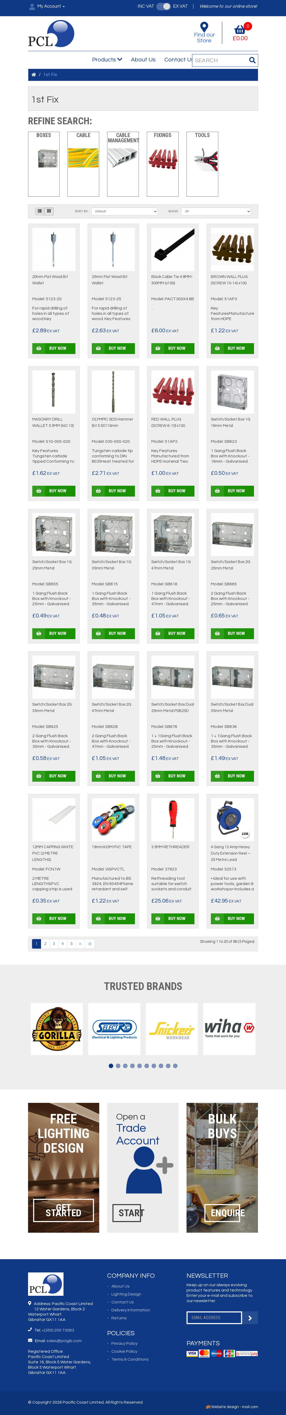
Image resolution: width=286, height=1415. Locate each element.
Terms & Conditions (130, 1359)
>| (89, 944)
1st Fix (50, 74)
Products (107, 59)
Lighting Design (126, 1294)
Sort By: (82, 211)
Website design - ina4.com (232, 1407)
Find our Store (204, 33)
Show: (173, 211)
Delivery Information (130, 1310)
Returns (119, 1318)
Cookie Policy (124, 1351)
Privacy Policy (124, 1343)
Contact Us (179, 60)
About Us (143, 60)
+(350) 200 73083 (58, 1330)
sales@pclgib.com (64, 1341)
